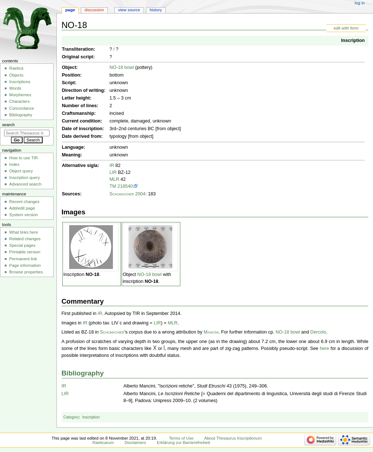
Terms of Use (181, 438)
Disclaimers (135, 442)
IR (111, 165)
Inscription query (24, 177)
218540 (125, 186)
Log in (360, 3)
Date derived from (81, 136)
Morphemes (20, 95)
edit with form (346, 28)
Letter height (76, 98)
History (156, 10)
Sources (71, 193)
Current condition (81, 121)
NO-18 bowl (121, 67)
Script (68, 82)
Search (8, 124)
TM (112, 186)
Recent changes (24, 201)
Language (73, 147)
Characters (19, 101)
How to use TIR (23, 158)
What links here (23, 232)
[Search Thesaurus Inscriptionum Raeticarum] (27, 133)
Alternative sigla (80, 165)
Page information (25, 265)
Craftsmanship (78, 113)
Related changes (24, 239)
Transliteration (78, 49)
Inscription (353, 40)
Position (71, 75)
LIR (113, 172)
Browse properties (26, 272)
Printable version (24, 252)
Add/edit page (22, 208)
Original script (77, 56)
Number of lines (79, 105)
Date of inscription (82, 128)
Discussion (94, 10)
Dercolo (318, 332)
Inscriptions (19, 81)
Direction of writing (83, 90)
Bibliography (83, 373)
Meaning (71, 154)
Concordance (21, 108)
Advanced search (25, 184)
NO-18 (92, 274)
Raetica (16, 68)
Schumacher (112, 332)
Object (69, 67)
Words (15, 88)
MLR (114, 179)
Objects (16, 75)
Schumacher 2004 (127, 193)
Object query (21, 171)
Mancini (211, 332)
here (324, 348)
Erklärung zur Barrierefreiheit (183, 442)
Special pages (22, 245)
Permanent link (23, 259)
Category (71, 417)
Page (70, 10)
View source (129, 10)
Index (14, 164)
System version (23, 215)
